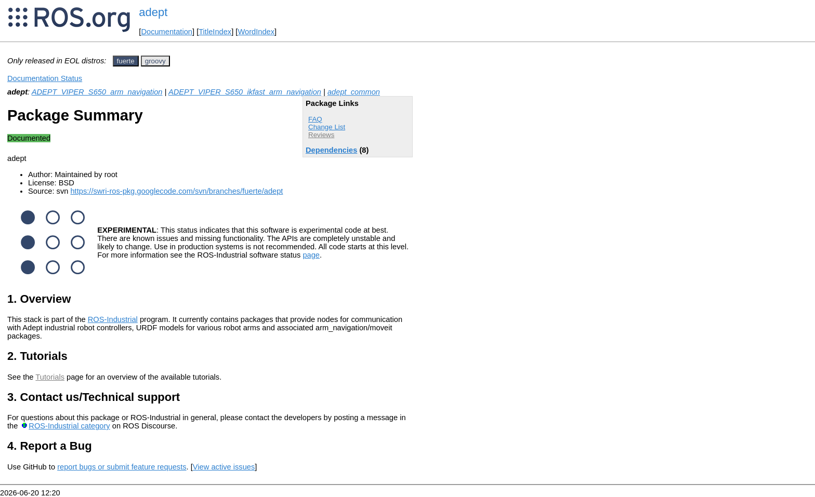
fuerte (126, 61)
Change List (326, 127)
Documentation (166, 32)
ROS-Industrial (113, 319)
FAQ (315, 119)
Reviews (321, 135)
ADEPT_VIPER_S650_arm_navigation (97, 92)
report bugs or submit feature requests (121, 467)
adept (153, 12)
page (311, 255)
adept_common (353, 92)
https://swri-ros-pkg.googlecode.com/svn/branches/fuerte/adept (176, 191)
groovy (155, 61)
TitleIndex (215, 32)
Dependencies (331, 150)
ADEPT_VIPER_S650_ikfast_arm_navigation (244, 92)
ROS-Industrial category (69, 426)
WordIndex (256, 32)
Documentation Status (44, 78)
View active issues (224, 467)
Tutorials (49, 377)
